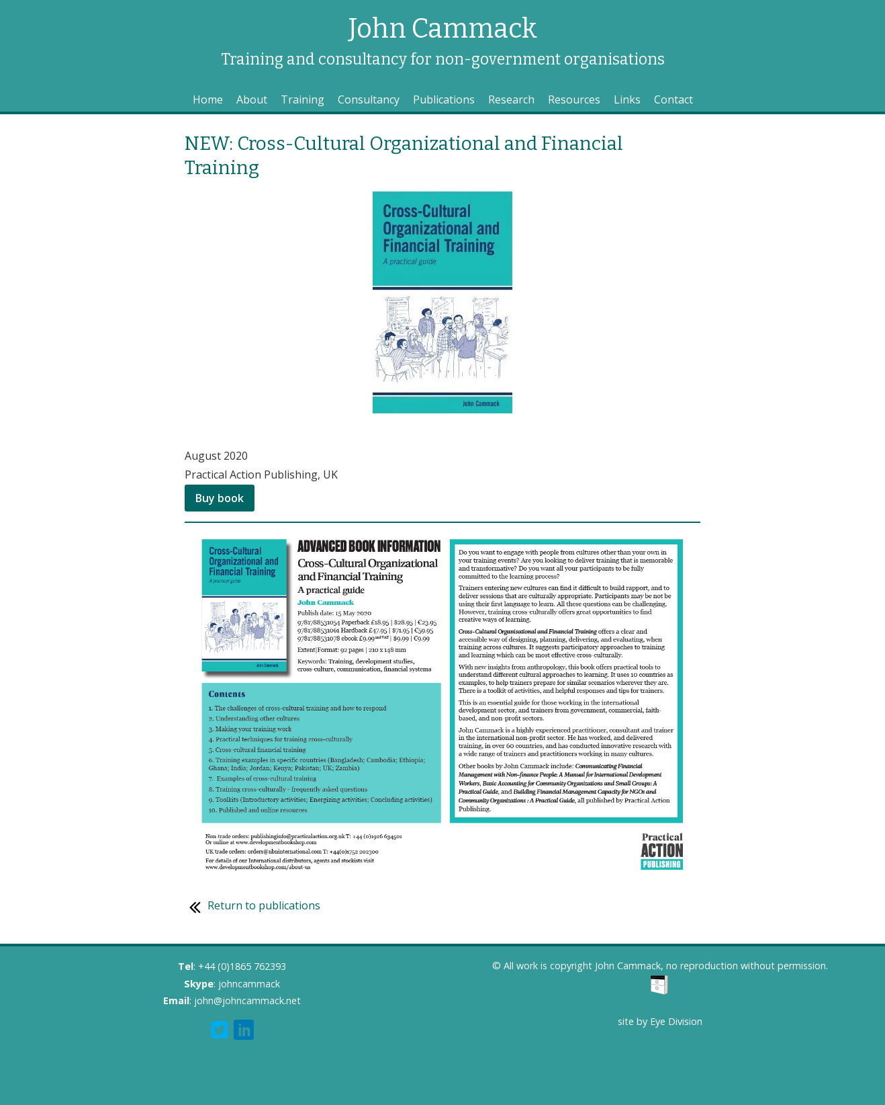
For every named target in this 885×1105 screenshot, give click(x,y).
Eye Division (676, 1021)
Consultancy (369, 99)
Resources (574, 99)
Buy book (219, 498)
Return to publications (252, 905)
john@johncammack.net (247, 1000)
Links (627, 99)
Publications (444, 99)
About (251, 99)
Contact (673, 99)
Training (302, 99)
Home (208, 99)
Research (511, 99)
